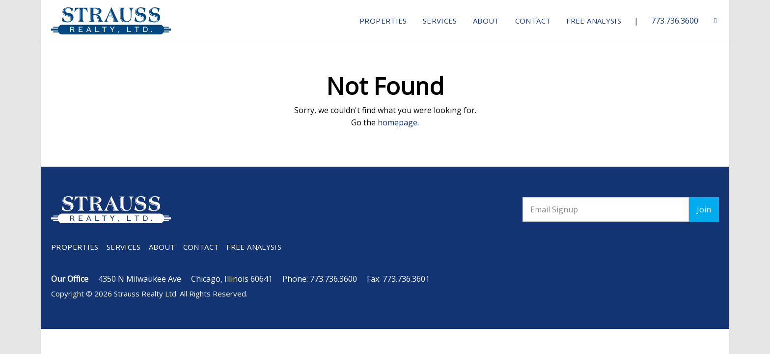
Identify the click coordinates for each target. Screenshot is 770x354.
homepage (397, 122)
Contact (533, 21)
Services (440, 21)
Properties (383, 21)
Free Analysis (593, 21)
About (486, 21)
